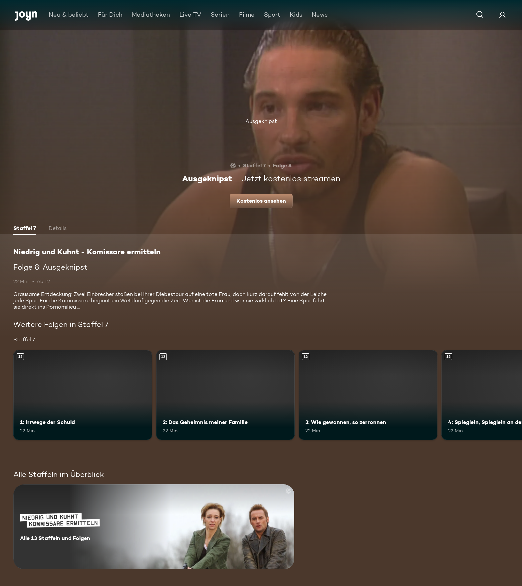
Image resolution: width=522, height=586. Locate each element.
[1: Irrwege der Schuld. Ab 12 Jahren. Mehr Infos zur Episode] (82, 395)
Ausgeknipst (261, 121)
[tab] (24, 229)
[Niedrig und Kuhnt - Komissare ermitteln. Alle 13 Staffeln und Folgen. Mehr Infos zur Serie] (153, 526)
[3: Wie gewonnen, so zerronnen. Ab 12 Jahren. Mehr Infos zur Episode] (368, 395)
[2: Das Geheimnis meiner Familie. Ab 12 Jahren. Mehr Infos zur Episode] (225, 395)
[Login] (502, 15)
